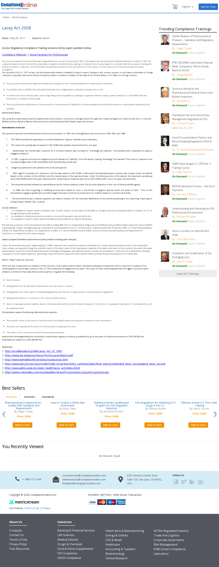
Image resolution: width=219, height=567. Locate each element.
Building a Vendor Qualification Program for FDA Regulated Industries (111, 405)
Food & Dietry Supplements (75, 549)
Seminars (29, 396)
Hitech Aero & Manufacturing (124, 531)
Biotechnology (115, 554)
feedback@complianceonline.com (81, 483)
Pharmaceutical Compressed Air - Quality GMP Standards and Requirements (24, 405)
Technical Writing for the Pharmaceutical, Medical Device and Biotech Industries (192, 92)
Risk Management (166, 544)
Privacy (46, 508)
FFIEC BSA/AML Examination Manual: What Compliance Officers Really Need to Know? (192, 66)
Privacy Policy (18, 544)
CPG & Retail (113, 540)
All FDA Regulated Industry (171, 531)
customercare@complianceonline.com (84, 475)
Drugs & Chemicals (69, 544)
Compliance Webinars (14, 54)
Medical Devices (67, 539)
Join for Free (208, 6)
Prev (3, 414)
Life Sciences (65, 535)
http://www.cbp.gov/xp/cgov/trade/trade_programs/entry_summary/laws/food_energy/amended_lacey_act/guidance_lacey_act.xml (85, 363)
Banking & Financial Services (76, 530)
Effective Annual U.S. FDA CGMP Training (199, 404)
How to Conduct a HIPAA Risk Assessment (68, 404)
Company (15, 530)
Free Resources (19, 549)
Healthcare (112, 544)
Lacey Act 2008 (16, 28)
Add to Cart (22, 425)
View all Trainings (188, 273)
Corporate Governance (169, 540)
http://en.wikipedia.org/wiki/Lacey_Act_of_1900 (33, 351)
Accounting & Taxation (120, 549)
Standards (48, 396)
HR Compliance (67, 553)
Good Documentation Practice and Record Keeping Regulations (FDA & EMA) (192, 141)
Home (6, 17)
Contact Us (16, 535)
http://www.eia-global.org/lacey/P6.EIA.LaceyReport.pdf (39, 355)
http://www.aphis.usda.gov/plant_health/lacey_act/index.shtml (42, 368)
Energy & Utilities (116, 535)
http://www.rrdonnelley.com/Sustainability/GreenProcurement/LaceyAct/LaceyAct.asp (57, 372)
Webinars (11, 396)
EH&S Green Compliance (170, 549)
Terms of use (31, 508)
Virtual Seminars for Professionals (49, 54)
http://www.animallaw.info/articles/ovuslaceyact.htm (36, 359)
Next (215, 414)
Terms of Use (18, 539)
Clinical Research (116, 558)
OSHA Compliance (69, 558)
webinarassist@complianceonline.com (84, 479)
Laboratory (161, 554)
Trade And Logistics (167, 535)
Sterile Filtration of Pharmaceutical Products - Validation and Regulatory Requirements (192, 40)
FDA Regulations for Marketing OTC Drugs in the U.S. (155, 404)
